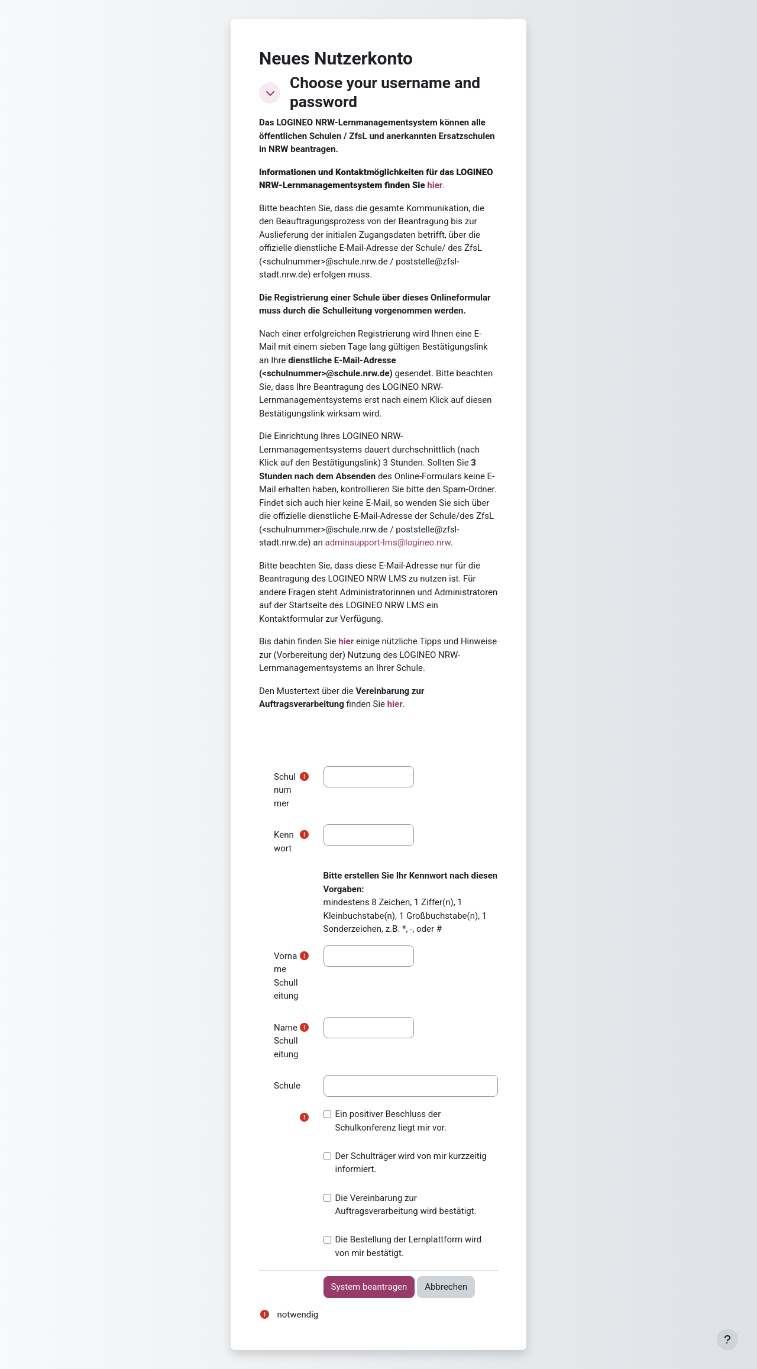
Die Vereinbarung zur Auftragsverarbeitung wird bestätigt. (400, 1205)
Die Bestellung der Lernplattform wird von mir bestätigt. (402, 1246)
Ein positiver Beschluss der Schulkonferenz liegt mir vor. (385, 1121)
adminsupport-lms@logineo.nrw (388, 542)
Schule (287, 1085)
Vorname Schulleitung (286, 976)
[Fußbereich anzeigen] (727, 1339)
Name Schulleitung (286, 1041)
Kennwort (284, 841)
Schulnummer (285, 790)
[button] (269, 93)
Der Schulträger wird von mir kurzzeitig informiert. (405, 1163)
